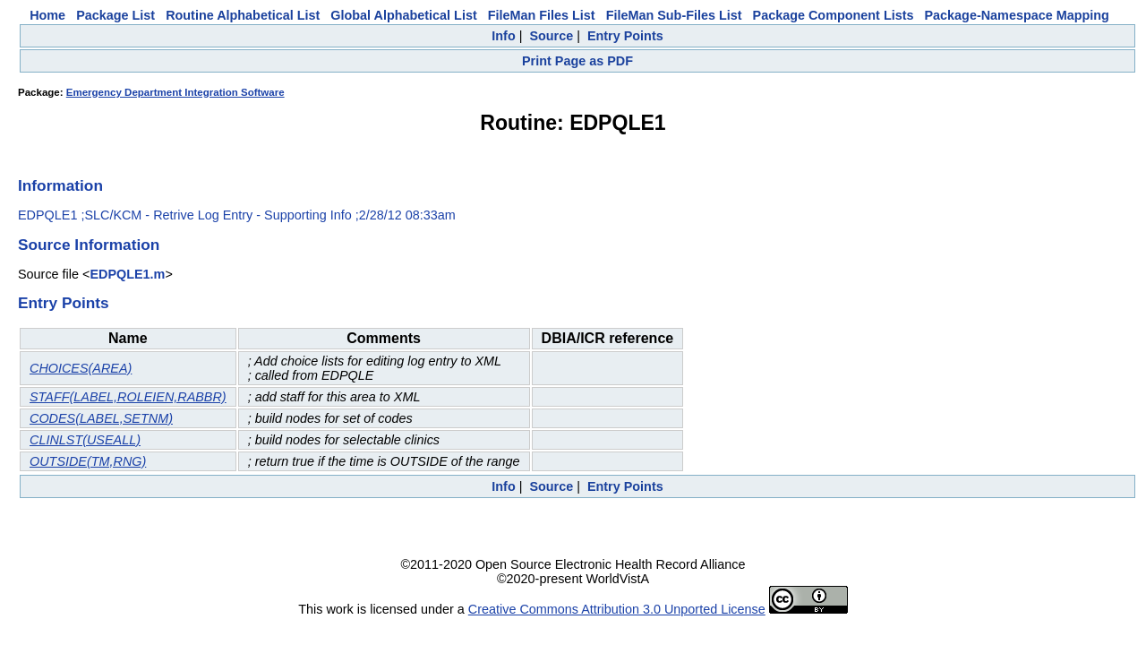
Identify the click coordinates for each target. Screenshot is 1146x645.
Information (60, 185)
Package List (115, 15)
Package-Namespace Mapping (1017, 15)
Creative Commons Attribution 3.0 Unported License (616, 609)
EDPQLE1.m (127, 274)
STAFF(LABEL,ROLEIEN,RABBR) (128, 397)
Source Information (88, 245)
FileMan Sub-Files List (674, 15)
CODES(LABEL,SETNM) (101, 418)
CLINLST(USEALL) (85, 440)
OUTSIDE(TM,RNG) (88, 461)
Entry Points (625, 36)
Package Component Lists (833, 15)
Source (551, 36)
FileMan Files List (541, 15)
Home (47, 15)
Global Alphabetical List (403, 15)
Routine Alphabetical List (243, 15)
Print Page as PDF (577, 61)
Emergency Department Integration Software (175, 92)
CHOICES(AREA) (81, 368)
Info (503, 36)
